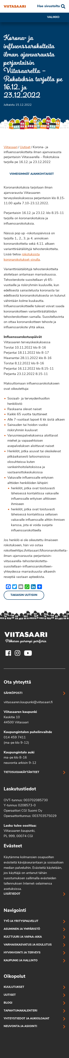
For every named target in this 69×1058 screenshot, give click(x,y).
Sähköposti (13, 693)
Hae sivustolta (48, 6)
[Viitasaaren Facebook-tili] (8, 653)
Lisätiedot (12, 894)
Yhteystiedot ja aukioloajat (26, 1018)
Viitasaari (10, 147)
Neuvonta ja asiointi (20, 1026)
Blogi (8, 1003)
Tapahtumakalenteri (20, 1010)
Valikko (56, 17)
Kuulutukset (14, 987)
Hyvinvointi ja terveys (22, 952)
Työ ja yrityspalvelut (21, 921)
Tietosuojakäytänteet (21, 772)
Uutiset (25, 147)
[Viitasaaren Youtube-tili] (28, 653)
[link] (29, 174)
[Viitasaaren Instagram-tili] (17, 653)
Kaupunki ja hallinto (21, 960)
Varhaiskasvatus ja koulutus (28, 945)
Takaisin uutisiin (23, 595)
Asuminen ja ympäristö (22, 929)
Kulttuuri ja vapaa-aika (23, 937)
